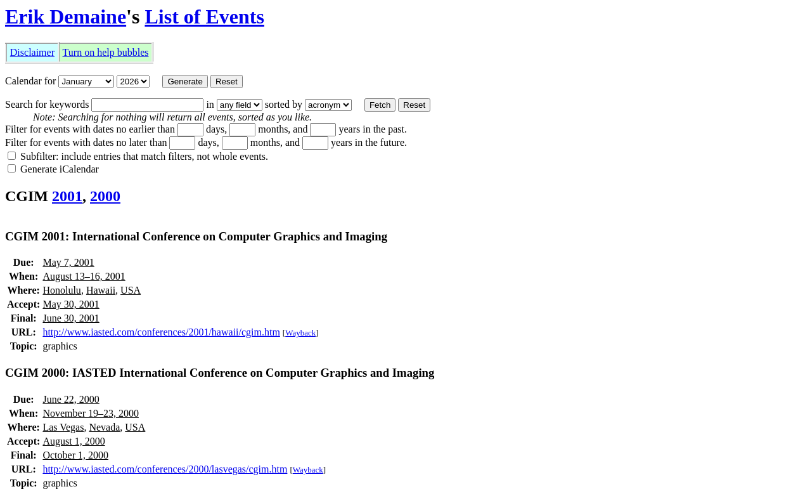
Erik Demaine (65, 16)
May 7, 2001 (68, 262)
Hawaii (100, 290)
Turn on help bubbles (106, 52)
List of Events (204, 16)
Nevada (104, 427)
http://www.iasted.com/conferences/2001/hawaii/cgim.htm (160, 332)
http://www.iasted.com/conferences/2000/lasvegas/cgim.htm (164, 469)
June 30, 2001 (70, 318)
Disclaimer (32, 52)
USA (130, 290)
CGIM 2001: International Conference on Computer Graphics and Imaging (196, 236)
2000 (105, 196)
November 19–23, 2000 (90, 413)
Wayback (300, 332)
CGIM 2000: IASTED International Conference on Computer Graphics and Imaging (219, 372)
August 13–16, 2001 (83, 276)
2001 (67, 196)
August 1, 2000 (73, 441)
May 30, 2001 (70, 304)
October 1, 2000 (75, 455)
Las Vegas (63, 427)
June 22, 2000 (70, 399)
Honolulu (61, 290)
